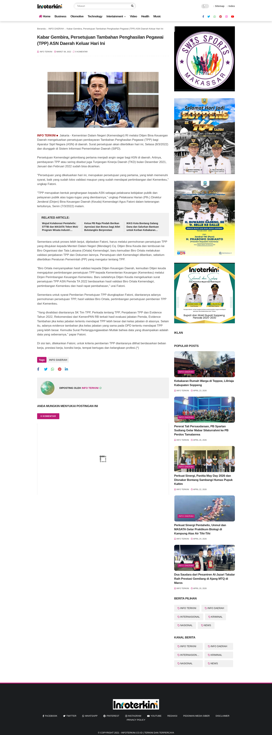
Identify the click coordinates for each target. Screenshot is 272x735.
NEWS (207, 625)
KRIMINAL (217, 616)
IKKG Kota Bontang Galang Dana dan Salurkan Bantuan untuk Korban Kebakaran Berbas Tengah (142, 227)
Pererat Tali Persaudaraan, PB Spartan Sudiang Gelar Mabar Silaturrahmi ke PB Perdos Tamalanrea (201, 430)
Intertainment (115, 16)
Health (145, 16)
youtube (156, 716)
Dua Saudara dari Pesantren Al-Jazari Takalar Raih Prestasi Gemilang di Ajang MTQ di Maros (204, 579)
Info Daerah (186, 372)
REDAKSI (172, 716)
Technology (95, 16)
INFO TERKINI (188, 608)
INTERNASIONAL (190, 616)
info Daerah (186, 565)
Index (231, 6)
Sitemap (218, 6)
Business (60, 16)
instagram (134, 716)
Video (133, 16)
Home (44, 16)
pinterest (113, 716)
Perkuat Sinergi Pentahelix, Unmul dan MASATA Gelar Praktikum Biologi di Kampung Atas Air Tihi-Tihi (200, 529)
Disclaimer (222, 716)
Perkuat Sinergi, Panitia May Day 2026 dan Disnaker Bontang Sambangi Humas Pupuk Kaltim (203, 480)
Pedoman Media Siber (196, 716)
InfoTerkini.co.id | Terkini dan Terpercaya (147, 732)
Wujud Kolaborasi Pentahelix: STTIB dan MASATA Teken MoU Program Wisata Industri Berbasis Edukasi (60, 227)
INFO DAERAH (56, 28)
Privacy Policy (136, 720)
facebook (51, 716)
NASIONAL (186, 625)
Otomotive (76, 16)
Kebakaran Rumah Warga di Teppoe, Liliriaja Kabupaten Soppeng (204, 383)
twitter (71, 716)
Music (157, 16)
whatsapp (91, 716)
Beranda (41, 28)
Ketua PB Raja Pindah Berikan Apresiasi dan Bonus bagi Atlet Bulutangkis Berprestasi (102, 226)
